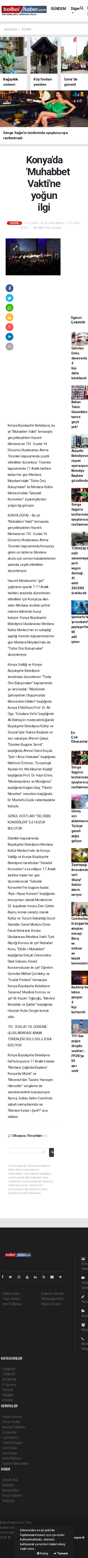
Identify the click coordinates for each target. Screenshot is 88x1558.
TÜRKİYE (8, 1374)
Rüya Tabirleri (12, 1495)
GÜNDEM (58, 8)
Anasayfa (11, 29)
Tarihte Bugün (12, 1443)
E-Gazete (9, 1385)
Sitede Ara (10, 1480)
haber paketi (9, 1542)
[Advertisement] (39, 391)
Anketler (8, 1485)
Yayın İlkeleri (11, 1299)
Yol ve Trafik (11, 1422)
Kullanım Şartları (52, 1293)
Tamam (61, 1553)
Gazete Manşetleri (15, 1463)
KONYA (26, 29)
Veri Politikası (11, 1304)
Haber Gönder (51, 1304)
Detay (42, 1553)
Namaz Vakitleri (13, 1427)
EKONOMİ (9, 1379)
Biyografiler (10, 1490)
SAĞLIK (7, 1390)
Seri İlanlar (10, 1453)
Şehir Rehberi (12, 1458)
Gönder (52, 1152)
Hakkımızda (10, 1293)
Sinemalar (9, 1448)
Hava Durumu (12, 1417)
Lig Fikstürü (10, 1437)
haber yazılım (9, 1547)
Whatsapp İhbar (52, 1299)
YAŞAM (7, 1395)
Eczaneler (9, 1432)
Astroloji (8, 1501)
